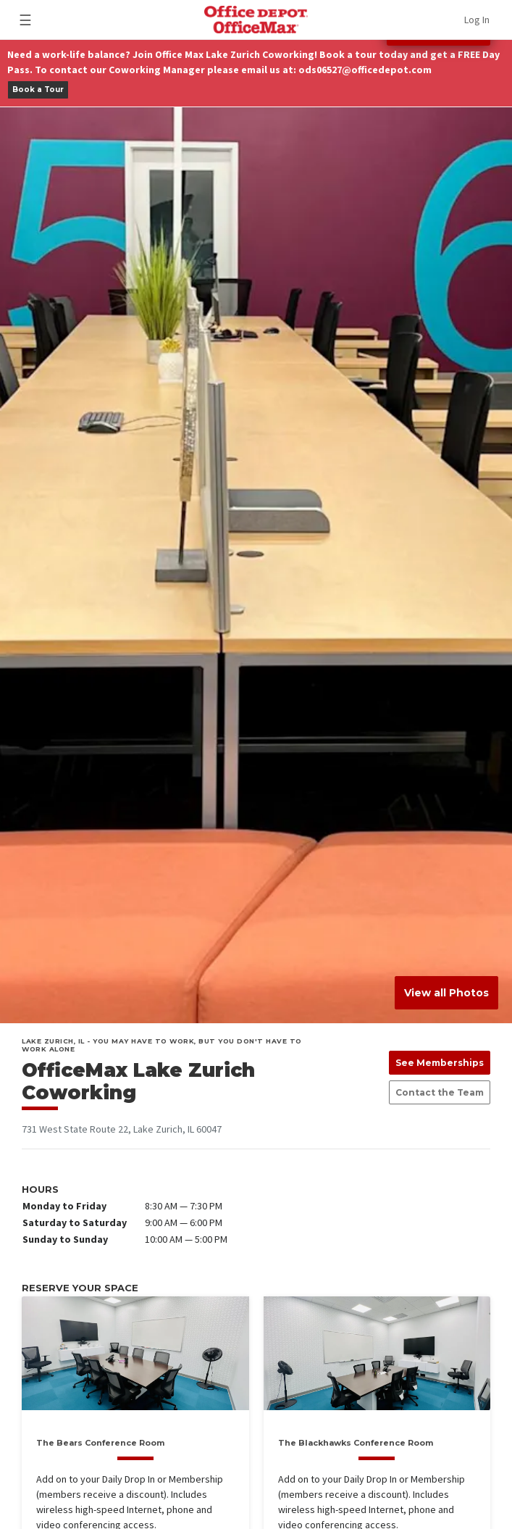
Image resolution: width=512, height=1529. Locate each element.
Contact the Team (439, 1092)
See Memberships (439, 1062)
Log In (477, 19)
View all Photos (446, 992)
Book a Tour (38, 89)
